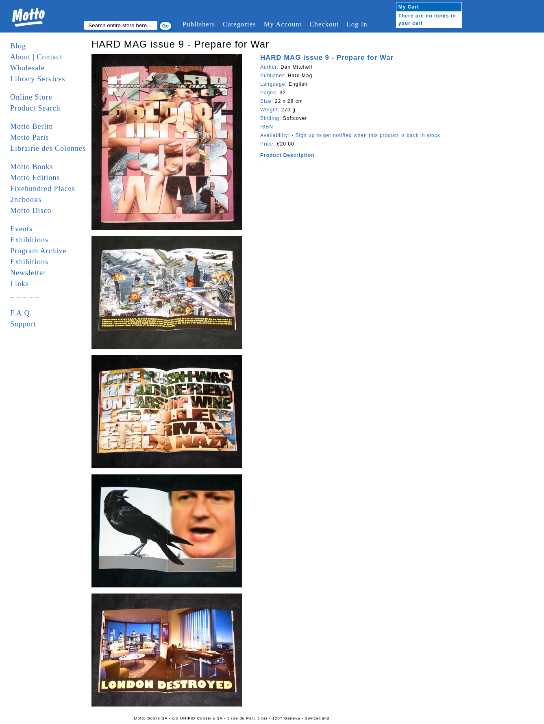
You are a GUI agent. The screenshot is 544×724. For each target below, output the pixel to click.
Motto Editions (35, 178)
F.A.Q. (21, 313)
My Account (283, 24)
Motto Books (31, 167)
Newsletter (28, 273)
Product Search (35, 108)
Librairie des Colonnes (48, 148)
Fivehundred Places (42, 189)
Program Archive (38, 251)
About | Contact (36, 57)
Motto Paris (29, 137)
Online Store (31, 97)
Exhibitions (29, 240)
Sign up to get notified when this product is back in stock (367, 135)
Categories (239, 24)
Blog (18, 46)
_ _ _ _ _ (24, 295)
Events (21, 229)
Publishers (199, 24)
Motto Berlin (31, 126)
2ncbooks (25, 200)
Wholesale (27, 68)
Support (23, 324)
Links (19, 284)
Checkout (324, 24)
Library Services (37, 79)
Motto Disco (31, 211)
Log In (356, 24)
